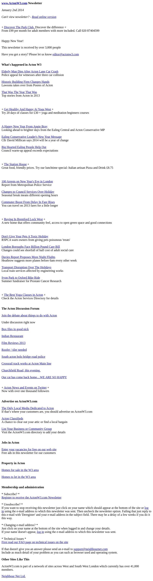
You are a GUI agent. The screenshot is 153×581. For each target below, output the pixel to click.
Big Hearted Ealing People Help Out (24, 147)
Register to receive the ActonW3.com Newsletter (32, 497)
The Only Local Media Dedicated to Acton (28, 408)
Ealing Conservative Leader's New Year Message (32, 136)
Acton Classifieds (12, 418)
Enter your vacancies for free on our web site (29, 449)
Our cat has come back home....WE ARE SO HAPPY (34, 377)
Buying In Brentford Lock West (23, 219)
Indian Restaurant (12, 336)
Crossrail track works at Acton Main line (26, 363)
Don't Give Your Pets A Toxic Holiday (25, 236)
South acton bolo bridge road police (23, 356)
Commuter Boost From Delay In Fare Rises (28, 202)
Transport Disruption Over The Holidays (26, 267)
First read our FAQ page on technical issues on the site (35, 542)
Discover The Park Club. (19, 27)
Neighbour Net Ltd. (14, 576)
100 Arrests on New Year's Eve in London (27, 181)
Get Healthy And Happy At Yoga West (27, 109)
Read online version (44, 17)
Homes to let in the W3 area (19, 477)
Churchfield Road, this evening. (21, 370)
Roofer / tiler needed (14, 349)
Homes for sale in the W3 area (20, 470)
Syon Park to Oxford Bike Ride (21, 277)
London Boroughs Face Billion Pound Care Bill (31, 246)
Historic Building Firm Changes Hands (25, 81)
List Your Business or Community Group (27, 428)
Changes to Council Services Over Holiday (28, 191)
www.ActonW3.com (14, 3)
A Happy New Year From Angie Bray (24, 126)
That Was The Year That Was (19, 92)
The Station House (15, 164)
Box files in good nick (15, 329)
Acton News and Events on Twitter (25, 387)
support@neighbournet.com (91, 549)
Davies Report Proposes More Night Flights (28, 257)
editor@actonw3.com (66, 54)
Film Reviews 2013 (13, 343)
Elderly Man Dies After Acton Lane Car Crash (30, 71)
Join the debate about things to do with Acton (29, 315)
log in (40, 531)
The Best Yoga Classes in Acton (23, 294)
